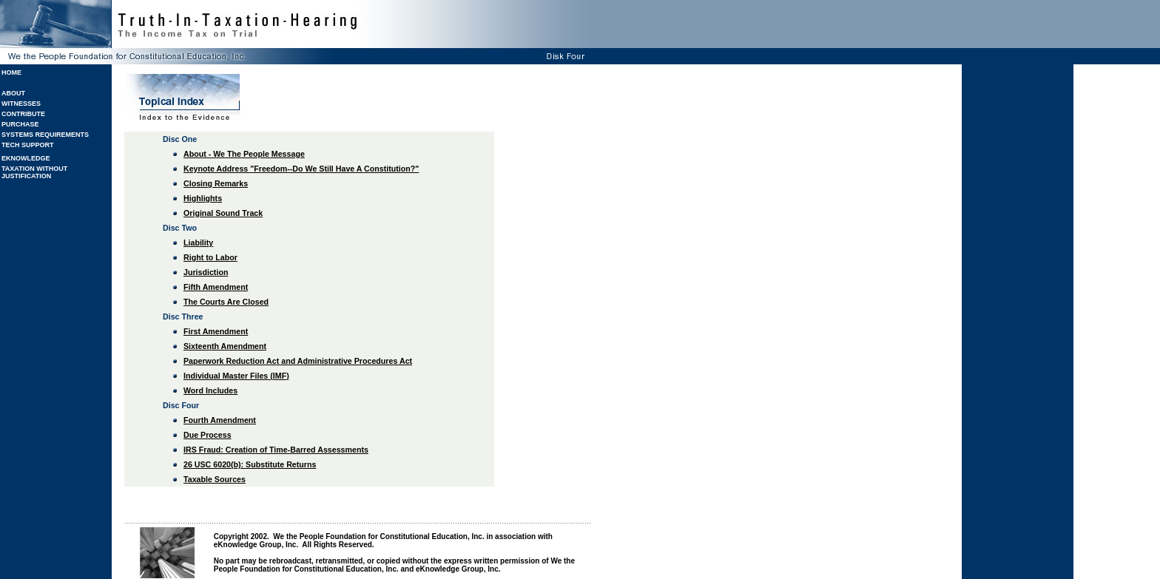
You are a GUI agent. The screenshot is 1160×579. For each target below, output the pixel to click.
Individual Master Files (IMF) (236, 375)
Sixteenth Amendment (224, 346)
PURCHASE (20, 124)
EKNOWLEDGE (25, 158)
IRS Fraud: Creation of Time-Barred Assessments (275, 449)
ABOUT (13, 93)
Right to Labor (210, 257)
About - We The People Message (244, 153)
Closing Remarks (215, 183)
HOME (11, 72)
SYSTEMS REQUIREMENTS (45, 134)
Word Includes (210, 390)
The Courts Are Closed (226, 301)
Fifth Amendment (215, 286)
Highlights (202, 198)
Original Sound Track (223, 213)
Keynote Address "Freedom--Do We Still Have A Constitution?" (301, 168)
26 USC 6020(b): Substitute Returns (249, 464)
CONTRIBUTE (23, 114)
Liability (198, 242)
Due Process (207, 434)
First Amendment (215, 331)
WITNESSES (21, 103)
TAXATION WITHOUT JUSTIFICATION (34, 172)
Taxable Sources (214, 479)
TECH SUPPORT (27, 145)
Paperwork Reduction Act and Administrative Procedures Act (297, 360)
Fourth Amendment (219, 420)
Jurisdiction (205, 272)
